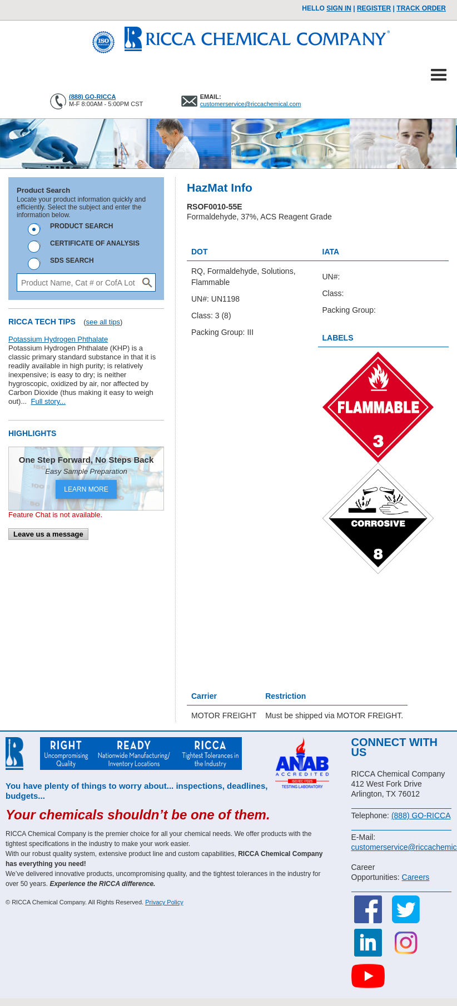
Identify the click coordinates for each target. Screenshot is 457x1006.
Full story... (48, 401)
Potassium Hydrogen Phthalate (58, 339)
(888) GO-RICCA (92, 96)
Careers (416, 877)
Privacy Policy (164, 902)
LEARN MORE (86, 489)
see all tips (103, 322)
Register (374, 8)
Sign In (338, 8)
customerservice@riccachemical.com (250, 104)
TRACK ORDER (421, 8)
